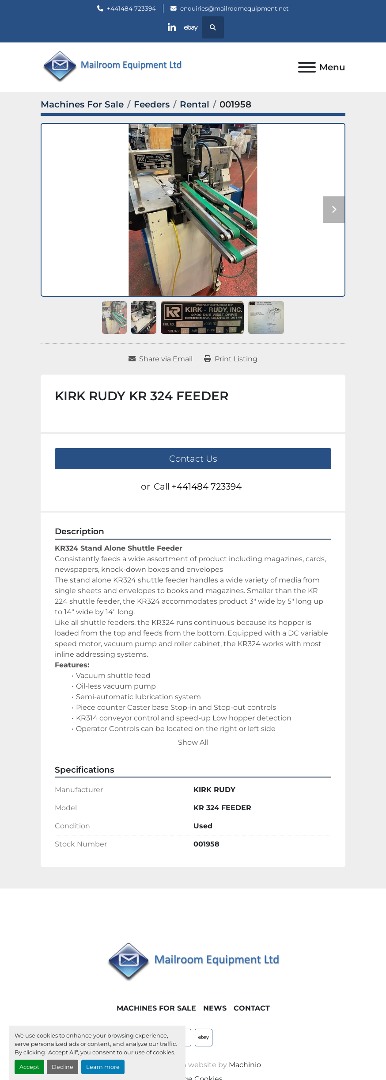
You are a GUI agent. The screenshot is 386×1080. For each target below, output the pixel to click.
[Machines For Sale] (82, 104)
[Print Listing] (230, 359)
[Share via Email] (160, 359)
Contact (252, 1008)
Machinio (245, 1065)
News (215, 1008)
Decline (62, 1067)
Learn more (103, 1067)
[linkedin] (170, 27)
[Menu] (307, 67)
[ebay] (193, 27)
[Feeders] (152, 104)
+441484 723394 (131, 8)
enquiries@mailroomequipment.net (234, 8)
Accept (29, 1067)
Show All (193, 742)
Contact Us (193, 458)
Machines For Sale (156, 1008)
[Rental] (194, 104)
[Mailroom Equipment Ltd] (193, 962)
